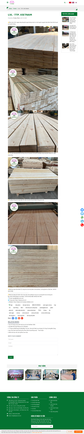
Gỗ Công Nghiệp (36, 404)
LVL (10, 307)
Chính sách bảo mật (37, 432)
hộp (55, 305)
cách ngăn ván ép (47, 305)
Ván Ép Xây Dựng (36, 402)
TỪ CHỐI (70, 431)
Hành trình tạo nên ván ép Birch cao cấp (18, 332)
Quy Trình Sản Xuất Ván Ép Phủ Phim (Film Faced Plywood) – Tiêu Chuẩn (26, 330)
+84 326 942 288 (16, 413)
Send (11, 357)
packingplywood (44, 307)
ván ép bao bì (25, 313)
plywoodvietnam (32, 310)
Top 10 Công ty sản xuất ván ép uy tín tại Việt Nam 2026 (22, 324)
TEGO (39, 310)
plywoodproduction (20, 310)
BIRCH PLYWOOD (36, 305)
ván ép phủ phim (31, 315)
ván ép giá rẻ (12, 315)
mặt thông (15, 307)
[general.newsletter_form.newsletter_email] (42, 426)
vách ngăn (11, 313)
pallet (51, 307)
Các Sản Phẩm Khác (36, 410)
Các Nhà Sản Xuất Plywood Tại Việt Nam (18, 326)
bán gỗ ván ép (26, 305)
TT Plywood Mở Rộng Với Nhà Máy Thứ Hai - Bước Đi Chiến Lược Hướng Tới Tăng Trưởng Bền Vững (32, 328)
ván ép (18, 313)
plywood (11, 310)
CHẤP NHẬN (78, 431)
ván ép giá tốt (21, 315)
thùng (45, 310)
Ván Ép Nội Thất (35, 400)
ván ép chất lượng (45, 313)
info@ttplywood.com (16, 415)
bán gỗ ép (18, 305)
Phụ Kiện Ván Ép (35, 406)
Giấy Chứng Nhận (54, 411)
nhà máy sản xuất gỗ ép (31, 307)
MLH (22, 307)
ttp (49, 310)
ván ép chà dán (35, 313)
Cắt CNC (34, 408)
